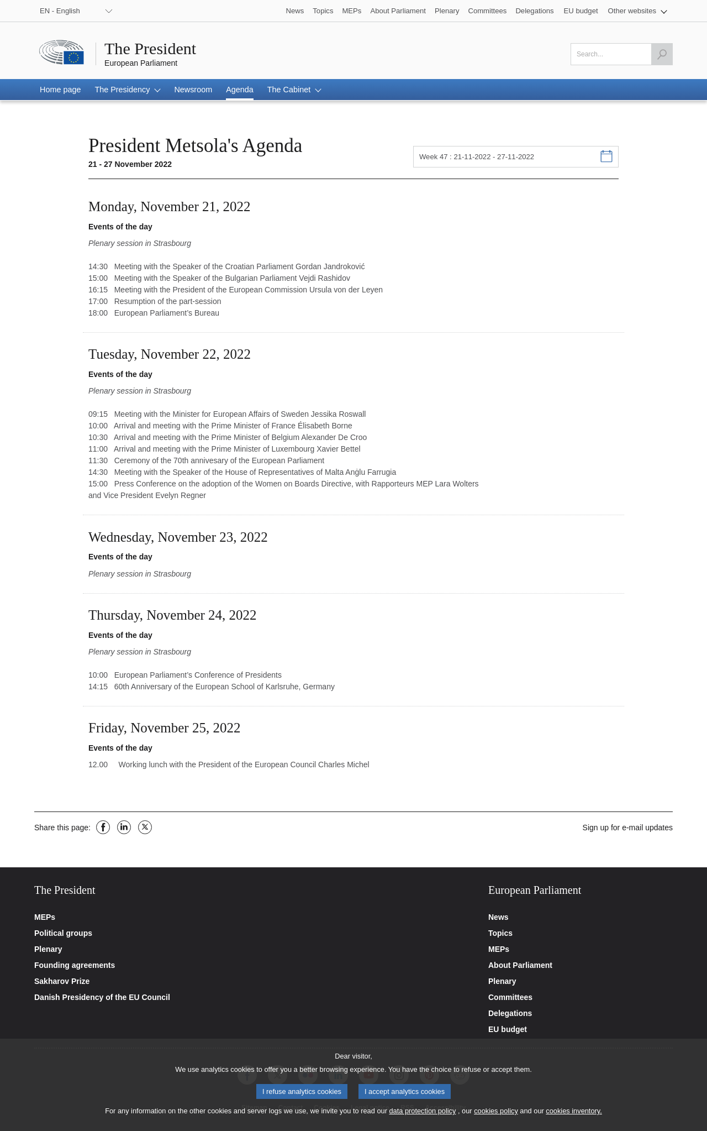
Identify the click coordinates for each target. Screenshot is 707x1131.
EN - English (60, 11)
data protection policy (422, 1115)
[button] (638, 11)
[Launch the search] (661, 54)
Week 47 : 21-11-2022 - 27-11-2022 (476, 157)
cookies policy (496, 1115)
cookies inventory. (574, 1115)
